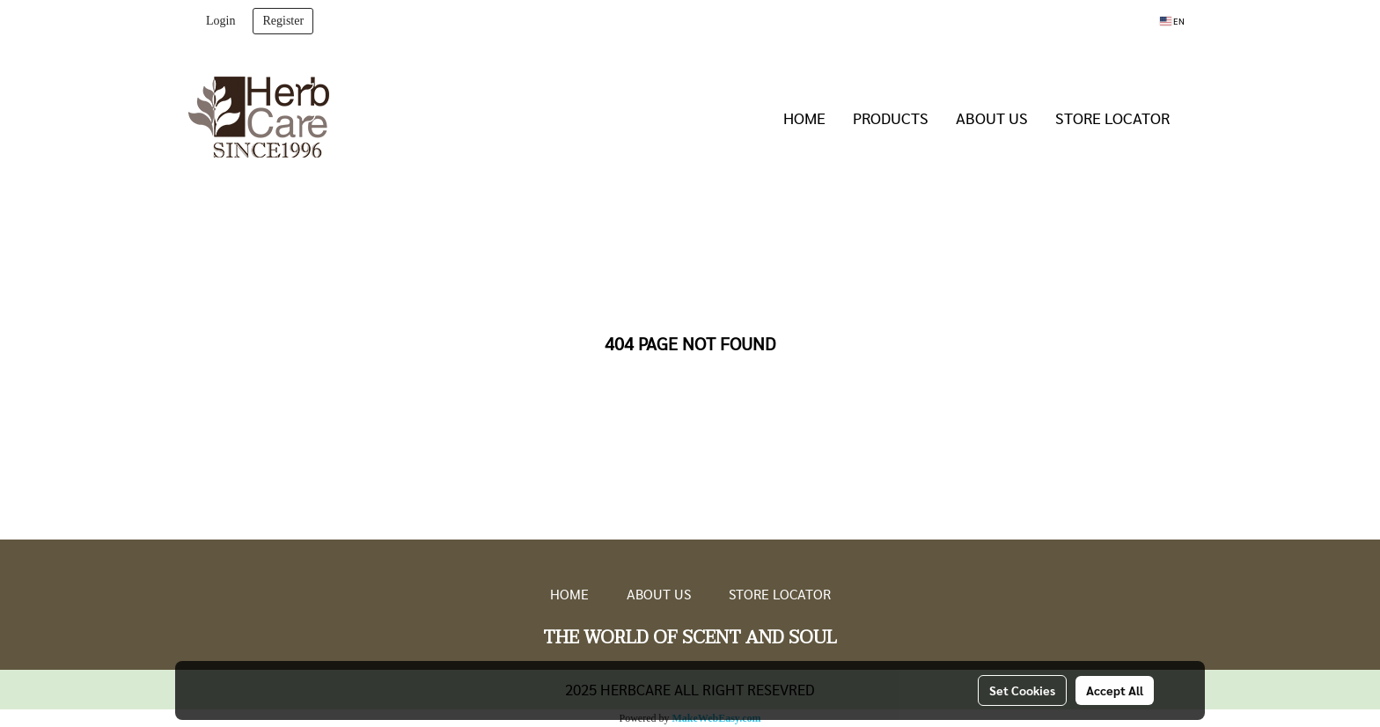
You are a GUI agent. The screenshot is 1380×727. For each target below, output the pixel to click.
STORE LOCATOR (1112, 117)
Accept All (1114, 690)
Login (220, 20)
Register (283, 20)
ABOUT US (992, 117)
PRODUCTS (891, 117)
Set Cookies (1022, 690)
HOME (804, 117)
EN (1172, 20)
